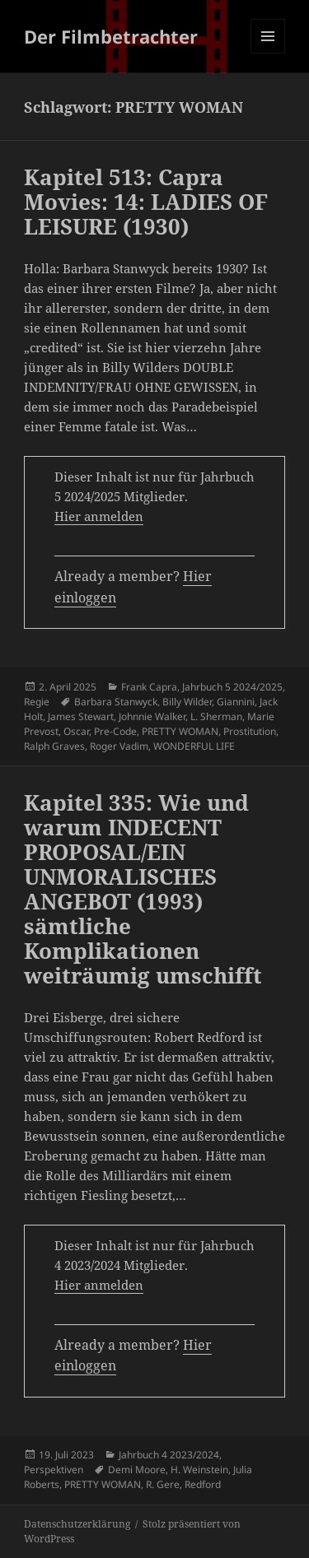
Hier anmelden (98, 516)
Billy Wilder (187, 702)
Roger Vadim (119, 746)
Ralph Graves (54, 746)
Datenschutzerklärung (77, 1524)
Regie (36, 702)
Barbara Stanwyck (115, 702)
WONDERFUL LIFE (194, 746)
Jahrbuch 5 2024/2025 (232, 687)
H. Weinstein (199, 1470)
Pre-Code (115, 731)
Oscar (76, 731)
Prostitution (249, 731)
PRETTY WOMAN (180, 731)
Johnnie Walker (152, 716)
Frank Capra (149, 687)
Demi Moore (137, 1470)
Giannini (236, 702)
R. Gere (163, 1484)
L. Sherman (216, 716)
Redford (203, 1484)
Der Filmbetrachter (111, 36)
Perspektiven (53, 1470)
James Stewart (81, 716)
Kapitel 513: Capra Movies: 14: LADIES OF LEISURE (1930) (146, 201)
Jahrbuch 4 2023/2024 (169, 1455)
